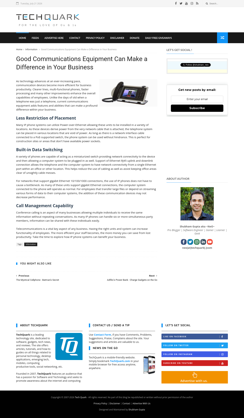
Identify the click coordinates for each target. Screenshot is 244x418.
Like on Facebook (195, 336)
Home (22, 37)
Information (31, 49)
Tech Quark (81, 397)
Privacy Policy (95, 37)
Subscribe (197, 108)
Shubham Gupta (137, 409)
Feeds (35, 37)
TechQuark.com (120, 361)
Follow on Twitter (195, 345)
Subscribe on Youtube (195, 363)
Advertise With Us (141, 403)
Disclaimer (117, 37)
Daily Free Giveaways (158, 37)
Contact (74, 37)
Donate (135, 37)
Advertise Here (54, 37)
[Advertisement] (162, 20)
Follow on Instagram (195, 354)
